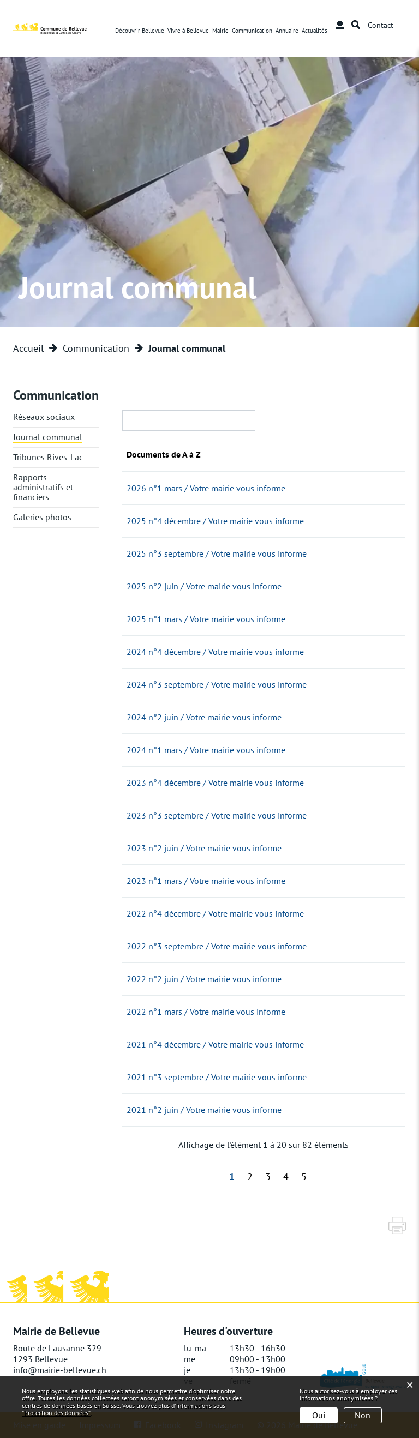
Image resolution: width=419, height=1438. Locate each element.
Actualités (315, 30)
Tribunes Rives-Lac (48, 457)
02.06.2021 (148, 1109)
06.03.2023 (148, 880)
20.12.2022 (148, 913)
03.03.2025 (148, 618)
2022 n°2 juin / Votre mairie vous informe (264, 978)
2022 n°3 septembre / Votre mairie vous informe (277, 946)
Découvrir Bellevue (140, 30)
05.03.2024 (148, 749)
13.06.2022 (148, 978)
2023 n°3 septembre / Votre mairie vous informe (277, 815)
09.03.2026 (148, 488)
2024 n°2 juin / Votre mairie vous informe (264, 717)
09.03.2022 (148, 1011)
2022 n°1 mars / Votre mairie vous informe (266, 1011)
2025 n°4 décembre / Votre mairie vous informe (275, 520)
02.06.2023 (148, 848)
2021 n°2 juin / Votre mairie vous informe (264, 1109)
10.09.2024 (148, 684)
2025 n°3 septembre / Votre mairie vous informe (277, 553)
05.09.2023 (148, 815)
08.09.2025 (148, 553)
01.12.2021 (148, 1044)
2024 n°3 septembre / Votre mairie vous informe (277, 684)
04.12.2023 (148, 782)
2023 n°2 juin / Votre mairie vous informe (264, 848)
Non (362, 1415)
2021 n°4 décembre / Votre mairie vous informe (275, 1044)
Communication (252, 30)
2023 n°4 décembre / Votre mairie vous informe (275, 782)
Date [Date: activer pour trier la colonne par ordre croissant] (135, 454)
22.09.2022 (148, 946)
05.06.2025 (148, 586)
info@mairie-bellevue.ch (59, 1369)
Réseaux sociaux (44, 416)
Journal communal (47, 436)
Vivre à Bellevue (189, 30)
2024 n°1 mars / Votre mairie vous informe (266, 749)
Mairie (221, 30)
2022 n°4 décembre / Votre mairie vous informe (275, 913)
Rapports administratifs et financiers (43, 487)
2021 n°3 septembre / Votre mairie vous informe (277, 1077)
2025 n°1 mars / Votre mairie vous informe (266, 618)
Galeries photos (42, 517)
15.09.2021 (148, 1077)
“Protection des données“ (56, 1413)
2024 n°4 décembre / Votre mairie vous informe (275, 651)
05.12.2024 (148, 651)
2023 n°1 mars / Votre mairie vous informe (266, 880)
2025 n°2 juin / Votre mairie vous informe (264, 586)
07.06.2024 (147, 717)
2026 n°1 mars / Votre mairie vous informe (266, 488)
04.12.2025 (148, 520)
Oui (318, 1415)
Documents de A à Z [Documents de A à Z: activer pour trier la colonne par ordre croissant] (224, 454)
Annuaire (287, 30)
